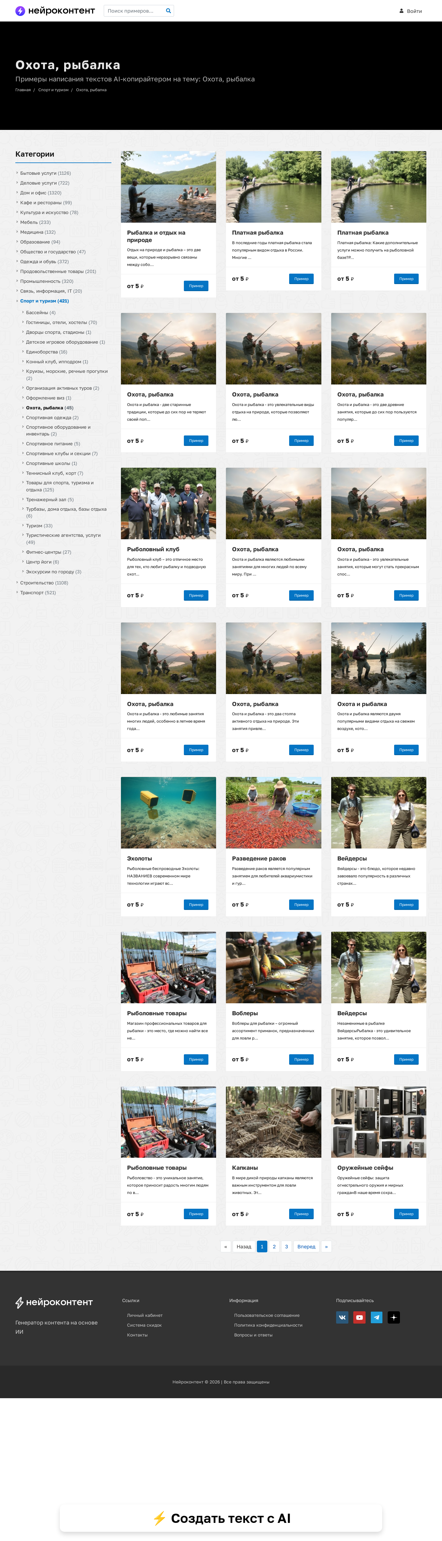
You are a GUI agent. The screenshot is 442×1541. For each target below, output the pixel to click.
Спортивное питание (53, 443)
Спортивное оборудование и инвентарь (58, 430)
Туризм (39, 525)
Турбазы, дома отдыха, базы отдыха (66, 512)
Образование (40, 241)
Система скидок (144, 1325)
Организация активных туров (62, 387)
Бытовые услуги (45, 173)
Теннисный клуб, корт (54, 473)
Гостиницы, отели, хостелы (61, 322)
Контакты (137, 1334)
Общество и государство (53, 251)
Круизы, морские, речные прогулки (67, 374)
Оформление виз (49, 397)
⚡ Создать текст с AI (221, 1518)
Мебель (35, 222)
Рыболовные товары (157, 1012)
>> (326, 1246)
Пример (196, 285)
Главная (23, 89)
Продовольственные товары (58, 271)
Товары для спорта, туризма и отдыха (60, 486)
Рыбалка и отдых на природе (156, 235)
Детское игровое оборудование (65, 342)
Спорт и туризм (53, 89)
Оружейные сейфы (365, 1167)
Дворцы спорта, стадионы (58, 332)
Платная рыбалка (257, 232)
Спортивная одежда (52, 417)
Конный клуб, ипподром (57, 361)
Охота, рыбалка (91, 89)
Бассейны (41, 312)
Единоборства (47, 351)
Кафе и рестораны (46, 202)
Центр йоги (42, 561)
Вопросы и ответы (253, 1334)
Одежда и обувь (44, 261)
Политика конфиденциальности (268, 1325)
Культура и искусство (49, 212)
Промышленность (47, 281)
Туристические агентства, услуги (63, 538)
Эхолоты (139, 858)
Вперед (306, 1246)
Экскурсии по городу (54, 571)
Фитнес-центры (49, 551)
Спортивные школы (51, 463)
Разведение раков (259, 858)
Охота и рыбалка (362, 703)
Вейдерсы (352, 858)
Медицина (38, 232)
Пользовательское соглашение (267, 1315)
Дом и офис (41, 192)
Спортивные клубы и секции (62, 453)
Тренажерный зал (50, 499)
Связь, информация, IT (51, 291)
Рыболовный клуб (153, 548)
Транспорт (38, 592)
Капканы (245, 1167)
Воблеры (245, 1012)
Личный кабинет (145, 1315)
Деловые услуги (45, 182)
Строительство (44, 582)
